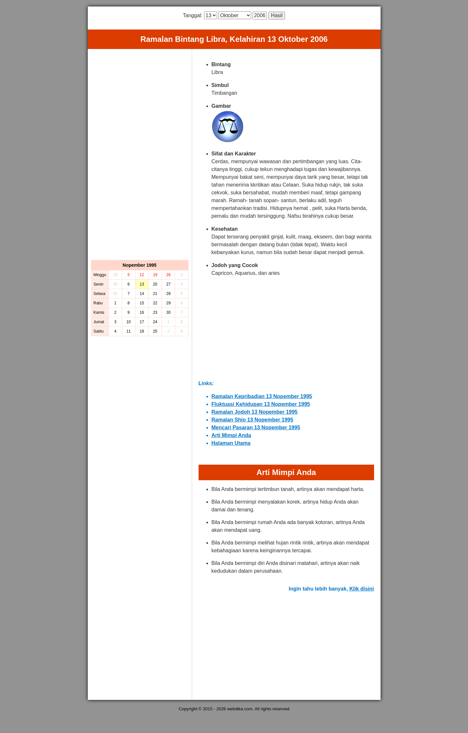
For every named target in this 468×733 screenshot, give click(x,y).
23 (155, 312)
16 (142, 312)
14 (142, 293)
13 (142, 284)
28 (168, 293)
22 (155, 303)
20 (155, 284)
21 (155, 293)
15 (142, 303)
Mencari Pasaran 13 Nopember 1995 (256, 427)
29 (168, 303)
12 (142, 275)
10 (128, 322)
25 (155, 331)
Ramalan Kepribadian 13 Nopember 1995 (262, 396)
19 (155, 275)
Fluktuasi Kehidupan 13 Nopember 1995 (261, 404)
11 (128, 331)
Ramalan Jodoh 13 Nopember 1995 (255, 412)
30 (168, 312)
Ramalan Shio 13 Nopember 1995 (252, 419)
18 (142, 331)
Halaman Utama (231, 443)
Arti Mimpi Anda (231, 435)
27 (168, 284)
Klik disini (361, 589)
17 (142, 322)
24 (155, 322)
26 (168, 275)
